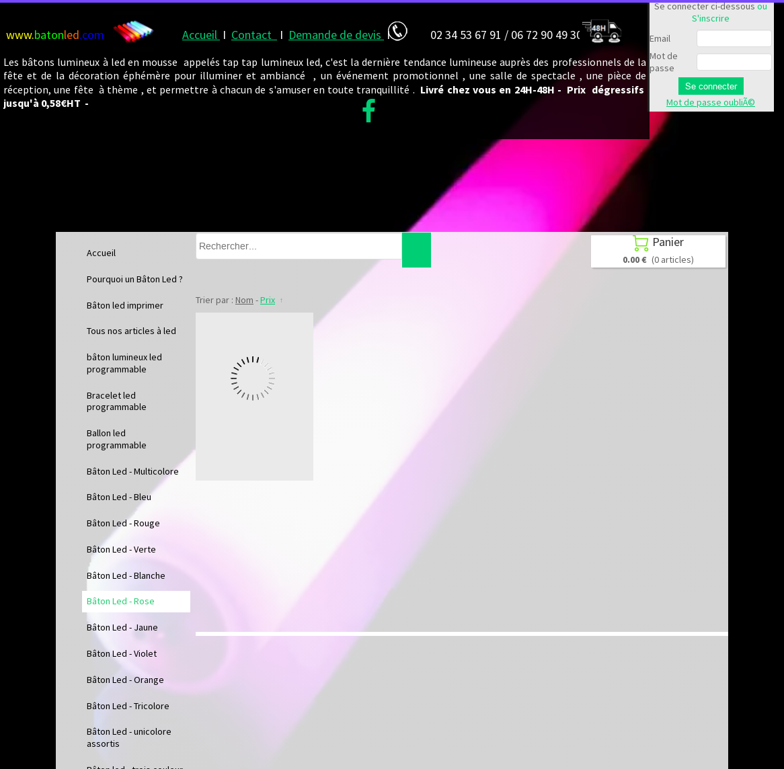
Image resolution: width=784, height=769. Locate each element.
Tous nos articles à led (131, 331)
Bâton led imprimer (125, 305)
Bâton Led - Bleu (119, 497)
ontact (257, 34)
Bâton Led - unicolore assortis (129, 737)
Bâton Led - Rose (121, 601)
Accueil (101, 253)
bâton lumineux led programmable (124, 363)
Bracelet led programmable (117, 401)
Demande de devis (336, 34)
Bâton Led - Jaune (122, 627)
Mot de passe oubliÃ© (710, 102)
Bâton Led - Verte (121, 549)
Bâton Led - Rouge (123, 523)
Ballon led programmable (117, 439)
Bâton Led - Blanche (126, 575)
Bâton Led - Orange (125, 680)
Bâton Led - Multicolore (133, 471)
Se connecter (711, 86)
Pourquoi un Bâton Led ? (135, 279)
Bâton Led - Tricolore (128, 706)
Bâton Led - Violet (122, 653)
